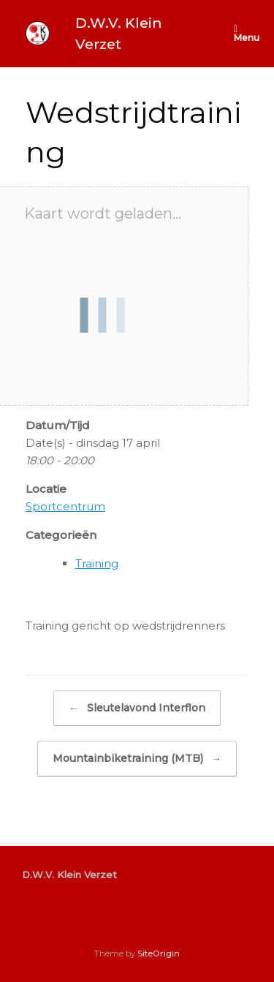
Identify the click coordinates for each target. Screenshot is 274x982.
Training (96, 563)
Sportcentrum (65, 506)
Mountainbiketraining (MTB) (137, 758)
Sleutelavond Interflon (137, 708)
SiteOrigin (158, 953)
